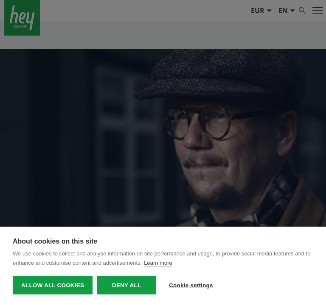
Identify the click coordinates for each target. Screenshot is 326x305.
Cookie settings (191, 285)
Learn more (158, 263)
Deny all (126, 285)
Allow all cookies (52, 285)
